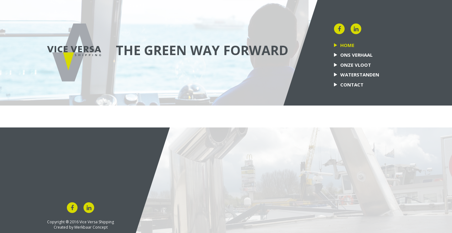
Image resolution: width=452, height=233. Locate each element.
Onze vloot (355, 65)
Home (347, 45)
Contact (351, 84)
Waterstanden (359, 74)
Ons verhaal (356, 55)
